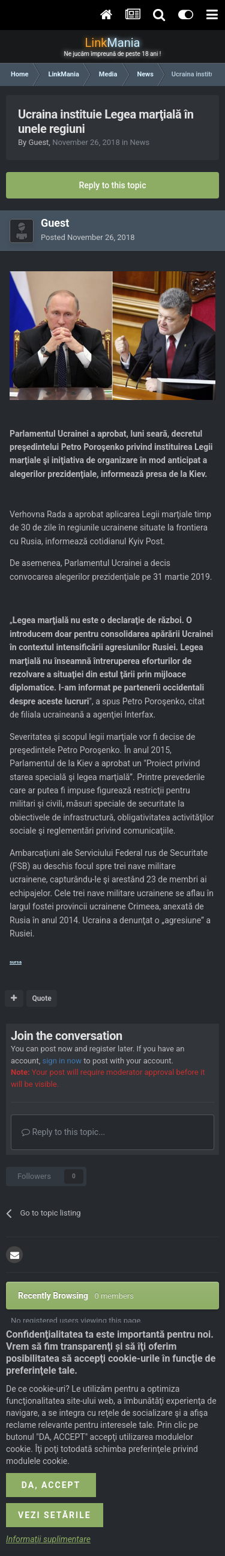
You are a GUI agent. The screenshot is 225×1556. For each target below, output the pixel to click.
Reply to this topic (112, 185)
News (139, 142)
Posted (88, 237)
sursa (16, 962)
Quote (41, 998)
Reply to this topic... (63, 1132)
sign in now (62, 1060)
